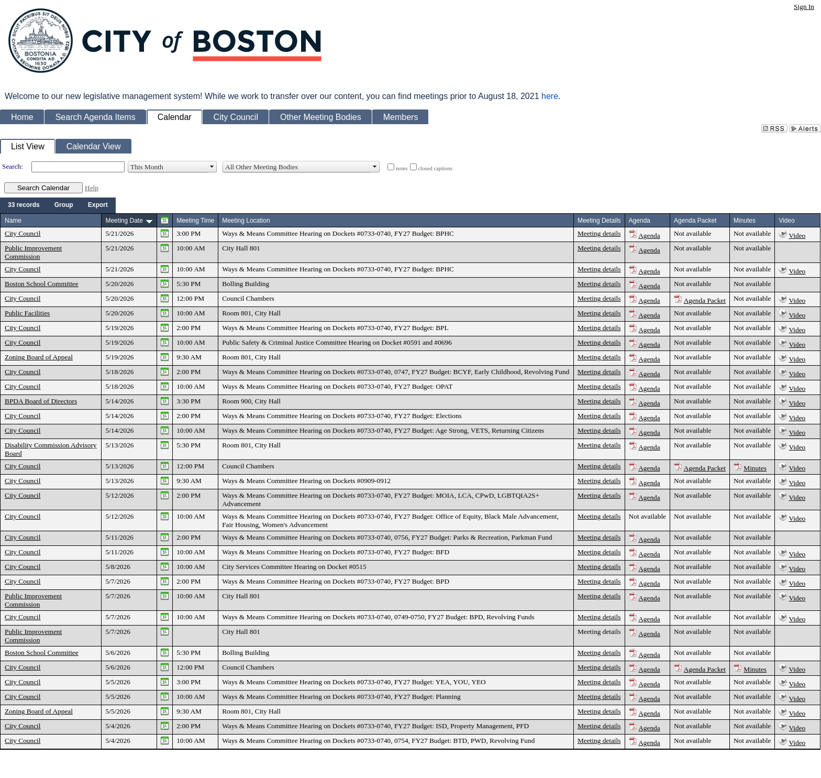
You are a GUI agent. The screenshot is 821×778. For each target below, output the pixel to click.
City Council (23, 233)
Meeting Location (246, 220)
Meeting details (599, 233)
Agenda (649, 235)
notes (402, 168)
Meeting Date (123, 220)
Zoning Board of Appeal (39, 357)
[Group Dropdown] (64, 205)
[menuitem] (24, 205)
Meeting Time (195, 220)
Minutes (755, 468)
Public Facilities (27, 313)
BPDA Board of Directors (41, 401)
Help (91, 188)
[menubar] (58, 205)
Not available (692, 233)
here (549, 96)
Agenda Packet (705, 300)
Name (13, 220)
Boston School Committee (42, 284)
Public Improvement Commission (33, 252)
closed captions (435, 168)
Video (797, 235)
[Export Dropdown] (98, 205)
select (212, 166)
